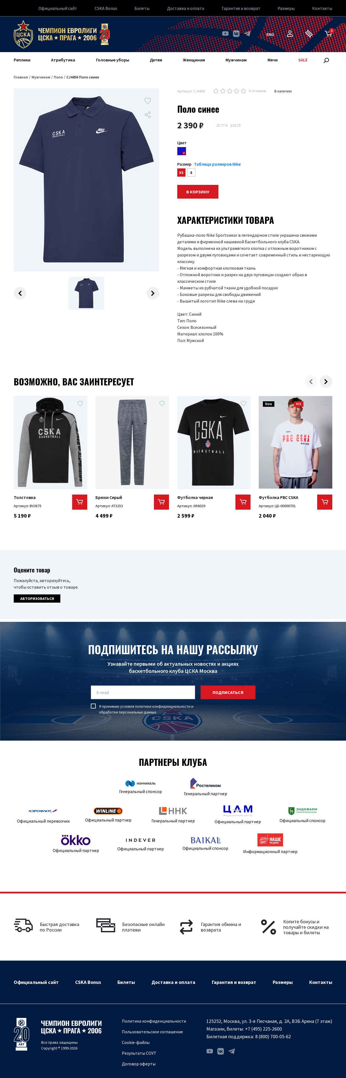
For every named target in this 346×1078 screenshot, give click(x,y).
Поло (58, 77)
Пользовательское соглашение (152, 1031)
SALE (303, 60)
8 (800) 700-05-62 (273, 1036)
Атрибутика (63, 60)
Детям (156, 60)
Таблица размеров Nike (217, 164)
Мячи (273, 60)
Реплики (22, 60)
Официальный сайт (57, 8)
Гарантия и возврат (241, 8)
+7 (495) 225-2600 (263, 1029)
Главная (21, 77)
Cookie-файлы (136, 1042)
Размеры (286, 8)
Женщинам (194, 60)
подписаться (228, 692)
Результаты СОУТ (139, 1053)
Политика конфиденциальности (154, 1021)
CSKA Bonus (106, 8)
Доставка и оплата (185, 8)
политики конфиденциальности (162, 706)
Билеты (142, 8)
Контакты (322, 8)
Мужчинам (236, 60)
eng (270, 34)
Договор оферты (139, 1063)
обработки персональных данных (127, 712)
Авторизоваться (37, 598)
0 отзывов (257, 90)
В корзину (197, 191)
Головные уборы (112, 60)
